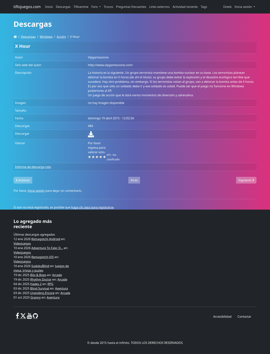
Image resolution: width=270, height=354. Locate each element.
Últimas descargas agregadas (34, 234)
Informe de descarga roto (33, 167)
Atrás (134, 180)
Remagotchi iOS (42, 257)
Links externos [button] (159, 7)
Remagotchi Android (45, 239)
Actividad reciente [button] (185, 7)
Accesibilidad (222, 316)
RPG (50, 284)
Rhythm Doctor (41, 279)
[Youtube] (29, 317)
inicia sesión (36, 191)
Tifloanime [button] (81, 7)
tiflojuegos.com (27, 6)
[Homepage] (15, 37)
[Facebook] (17, 317)
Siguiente (246, 180)
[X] (23, 317)
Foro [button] (94, 7)
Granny (36, 297)
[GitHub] (35, 317)
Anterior (23, 180)
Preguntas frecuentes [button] (131, 7)
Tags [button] (204, 7)
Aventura (61, 288)
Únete (227, 7)
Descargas (28, 37)
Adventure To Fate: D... (47, 248)
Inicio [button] (49, 7)
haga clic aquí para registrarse (92, 207)
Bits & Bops (38, 275)
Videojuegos (22, 243)
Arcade (57, 275)
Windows (46, 37)
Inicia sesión (244, 7)
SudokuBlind (40, 266)
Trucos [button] (108, 7)
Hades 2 (36, 284)
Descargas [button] (63, 7)
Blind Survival (39, 288)
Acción (61, 37)
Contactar (244, 316)
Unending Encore (42, 293)
